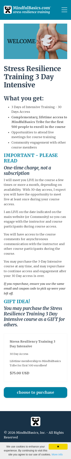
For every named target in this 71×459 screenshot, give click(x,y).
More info (57, 454)
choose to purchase (35, 392)
